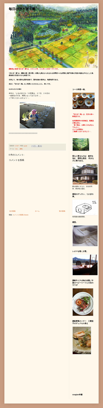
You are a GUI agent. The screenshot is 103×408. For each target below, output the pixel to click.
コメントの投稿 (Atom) (20, 215)
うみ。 (17, 149)
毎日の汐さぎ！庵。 (24, 9)
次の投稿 (12, 211)
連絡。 (22, 149)
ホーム (37, 211)
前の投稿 (62, 211)
